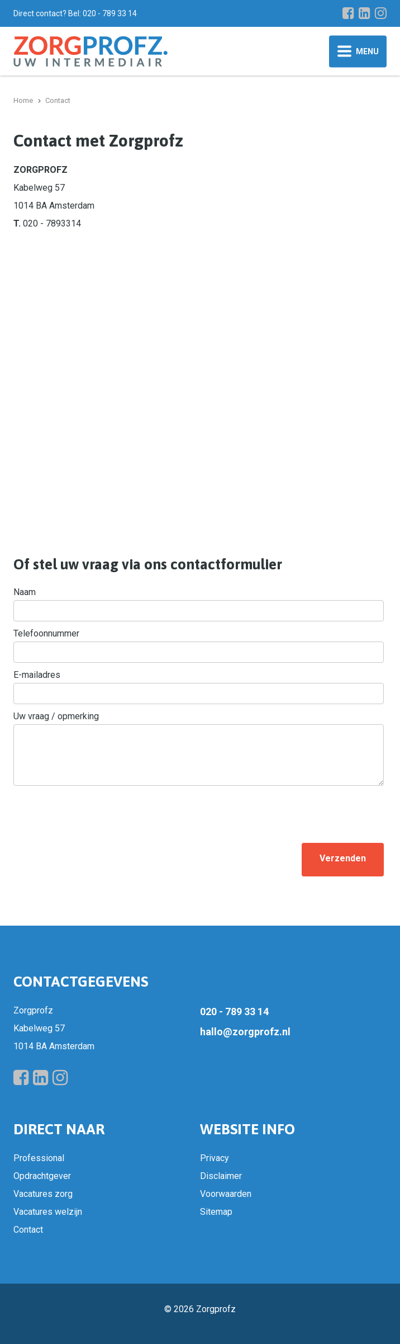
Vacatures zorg (43, 1194)
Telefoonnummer (46, 633)
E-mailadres (36, 674)
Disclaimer (221, 1176)
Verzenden (343, 858)
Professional (38, 1158)
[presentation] (98, 812)
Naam (24, 592)
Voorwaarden (225, 1194)
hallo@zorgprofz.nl (245, 1032)
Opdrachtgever (42, 1176)
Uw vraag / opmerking (56, 716)
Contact (28, 1229)
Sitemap (216, 1211)
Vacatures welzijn (47, 1211)
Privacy (214, 1158)
